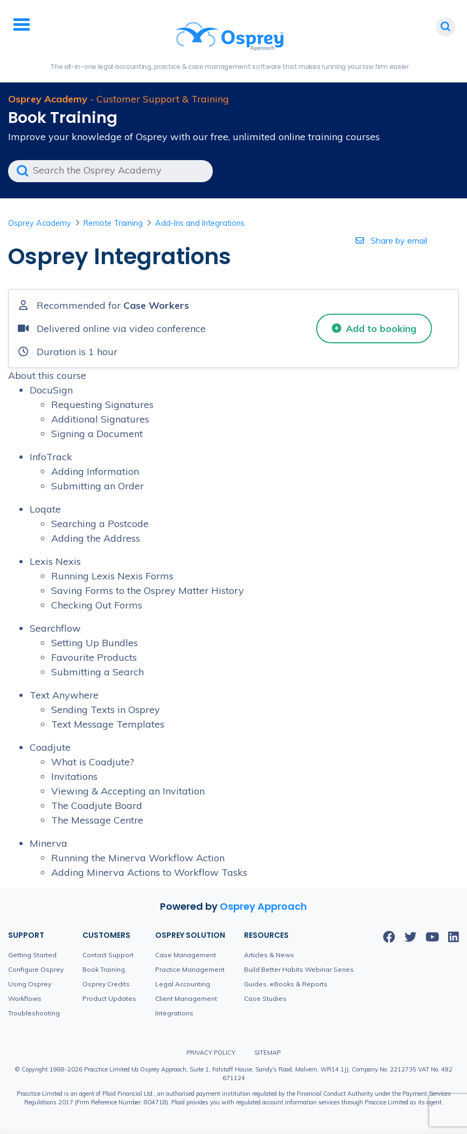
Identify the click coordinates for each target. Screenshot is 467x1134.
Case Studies (265, 998)
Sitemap (267, 1052)
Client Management (186, 998)
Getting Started (32, 955)
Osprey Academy (39, 223)
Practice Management (190, 969)
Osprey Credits (106, 984)
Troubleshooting (34, 1013)
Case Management (185, 955)
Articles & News (269, 955)
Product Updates (109, 998)
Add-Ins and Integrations (200, 223)
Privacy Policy (210, 1052)
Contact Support (108, 955)
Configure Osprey (36, 969)
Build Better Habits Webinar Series (299, 969)
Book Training (103, 969)
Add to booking (374, 328)
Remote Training (113, 223)
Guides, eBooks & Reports (285, 984)
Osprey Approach (263, 906)
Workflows (24, 998)
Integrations (174, 1013)
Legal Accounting (182, 984)
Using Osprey (29, 984)
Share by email (391, 240)
